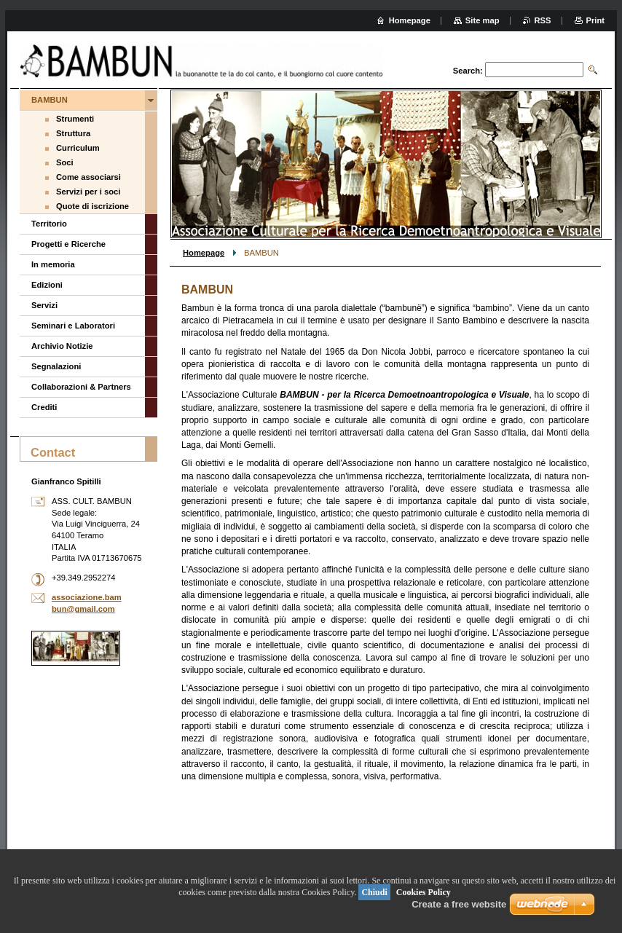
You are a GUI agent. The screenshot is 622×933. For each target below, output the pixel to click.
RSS (543, 20)
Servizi (44, 305)
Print (595, 20)
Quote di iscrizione (92, 206)
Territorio (49, 223)
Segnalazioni (56, 366)
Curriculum (78, 147)
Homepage (203, 252)
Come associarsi (88, 177)
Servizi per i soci (88, 191)
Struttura (73, 133)
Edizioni (47, 284)
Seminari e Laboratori (73, 325)
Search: (468, 70)
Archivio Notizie (62, 346)
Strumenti (75, 118)
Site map (482, 20)
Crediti (44, 407)
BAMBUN (49, 99)
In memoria (53, 264)
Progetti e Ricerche (68, 244)
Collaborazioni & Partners (81, 386)
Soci (65, 162)
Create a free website (459, 904)
